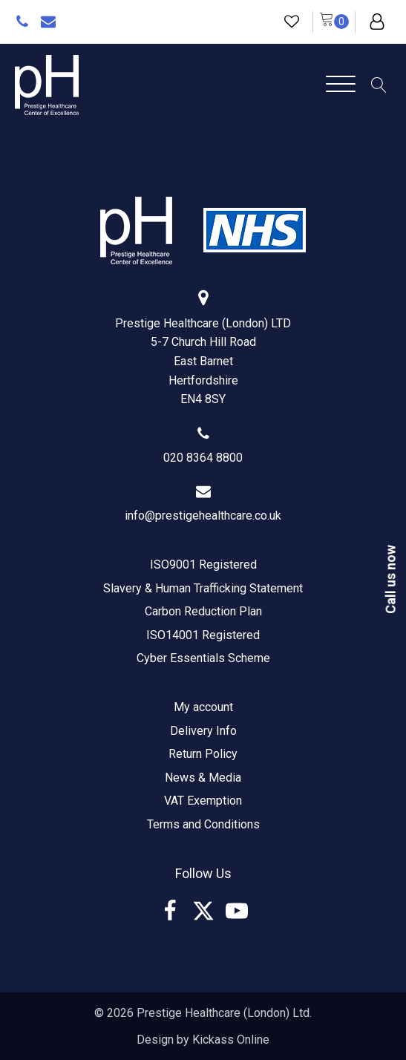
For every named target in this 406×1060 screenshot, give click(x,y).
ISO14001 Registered (203, 635)
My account (203, 707)
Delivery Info (203, 731)
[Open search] (379, 85)
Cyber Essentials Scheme (203, 658)
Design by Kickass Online (203, 1040)
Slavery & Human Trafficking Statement (203, 588)
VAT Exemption (203, 801)
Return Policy (203, 754)
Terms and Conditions (203, 824)
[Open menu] (341, 85)
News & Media (203, 778)
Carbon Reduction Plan (203, 611)
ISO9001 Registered (203, 564)
